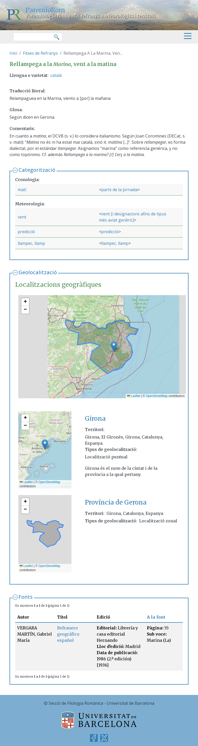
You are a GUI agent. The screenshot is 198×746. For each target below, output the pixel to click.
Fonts (26, 596)
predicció (26, 231)
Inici (13, 53)
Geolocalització (38, 272)
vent (22, 217)
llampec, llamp (31, 243)
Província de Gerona (116, 502)
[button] (114, 346)
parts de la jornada (119, 189)
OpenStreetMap (157, 396)
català (56, 75)
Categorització (37, 169)
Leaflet (133, 396)
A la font (156, 617)
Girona (95, 419)
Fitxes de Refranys (40, 53)
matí (22, 189)
